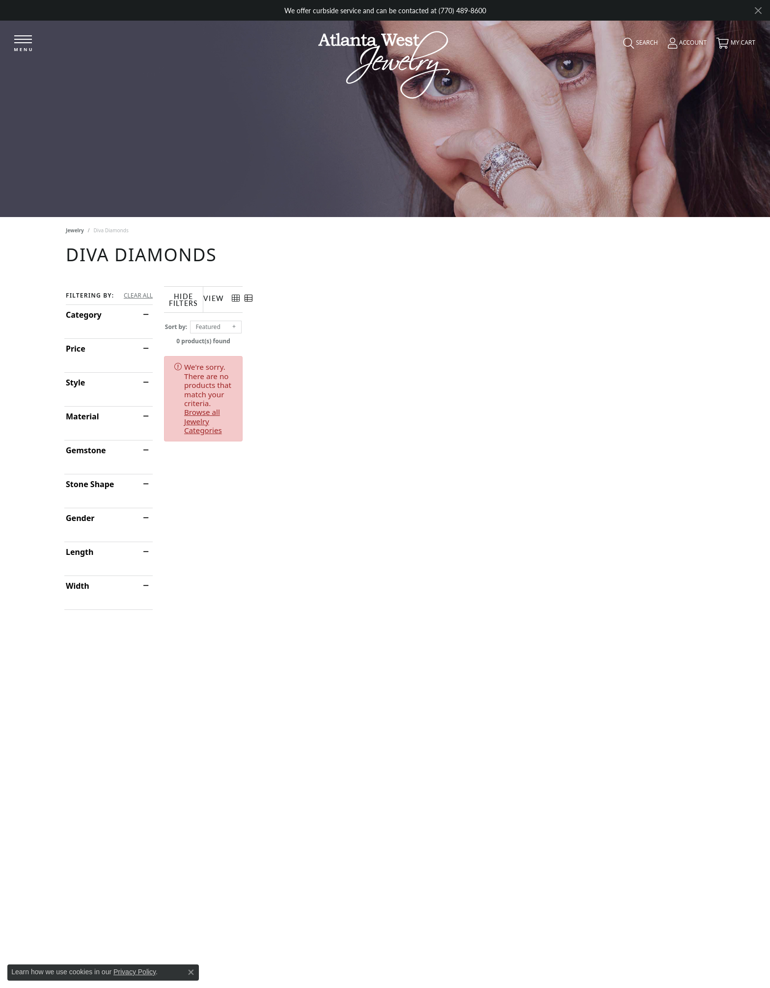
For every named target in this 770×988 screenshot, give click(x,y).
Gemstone (86, 450)
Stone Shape (90, 484)
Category (84, 315)
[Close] (758, 10)
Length (79, 552)
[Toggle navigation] (23, 44)
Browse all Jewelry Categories (444, 364)
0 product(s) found (434, 338)
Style (75, 382)
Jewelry (75, 230)
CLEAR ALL (138, 296)
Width (77, 586)
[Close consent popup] (191, 972)
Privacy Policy (134, 972)
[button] (638, 45)
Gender (80, 518)
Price (75, 349)
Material (82, 416)
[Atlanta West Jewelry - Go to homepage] (384, 62)
